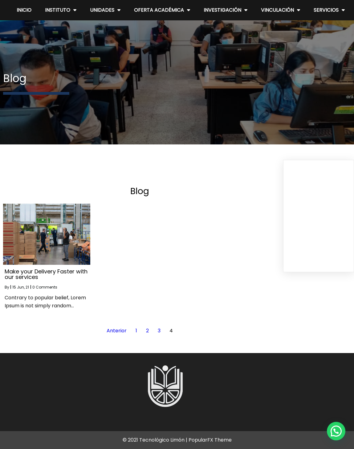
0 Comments (44, 287)
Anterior (117, 330)
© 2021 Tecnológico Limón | (156, 439)
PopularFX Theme (210, 439)
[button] (336, 431)
